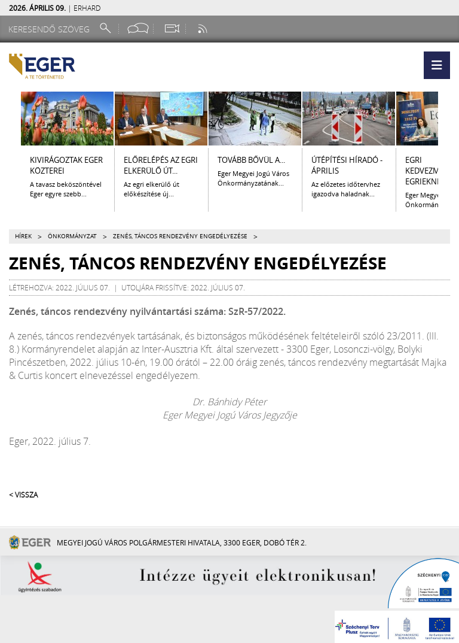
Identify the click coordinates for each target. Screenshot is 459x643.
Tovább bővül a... (251, 159)
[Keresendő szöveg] (51, 29)
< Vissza (23, 494)
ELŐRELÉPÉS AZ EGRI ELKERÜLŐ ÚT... (161, 165)
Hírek (23, 236)
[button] (437, 65)
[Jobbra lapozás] (449, 118)
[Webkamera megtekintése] (171, 28)
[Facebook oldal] (138, 28)
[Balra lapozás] (10, 118)
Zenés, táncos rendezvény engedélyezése (180, 236)
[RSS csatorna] (203, 28)
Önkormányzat (72, 236)
